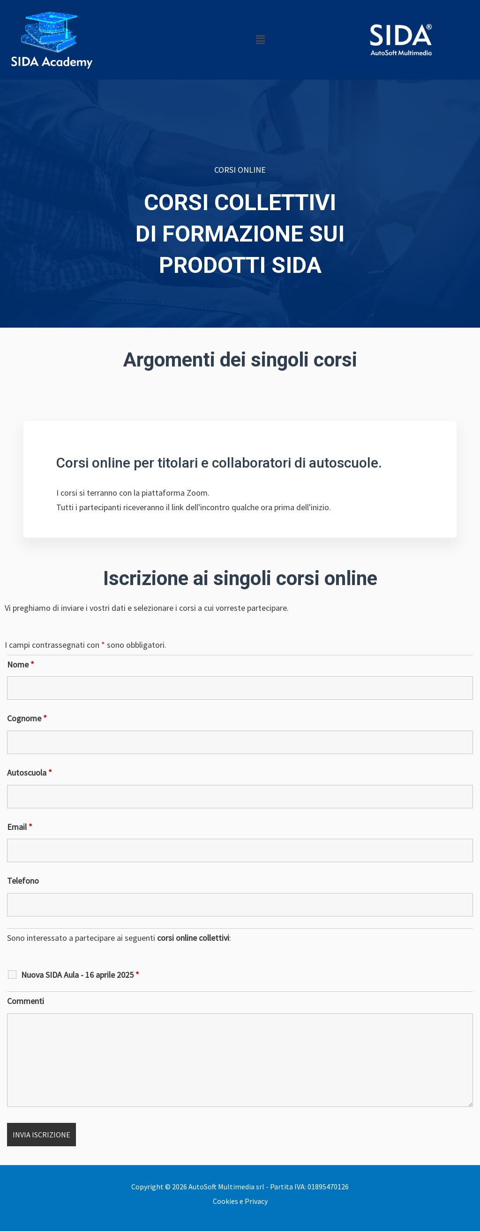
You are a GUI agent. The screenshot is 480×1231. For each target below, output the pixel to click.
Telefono (23, 880)
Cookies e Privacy (240, 1201)
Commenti (25, 1001)
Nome (20, 664)
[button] (260, 39)
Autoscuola (29, 772)
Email (19, 826)
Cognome (27, 718)
